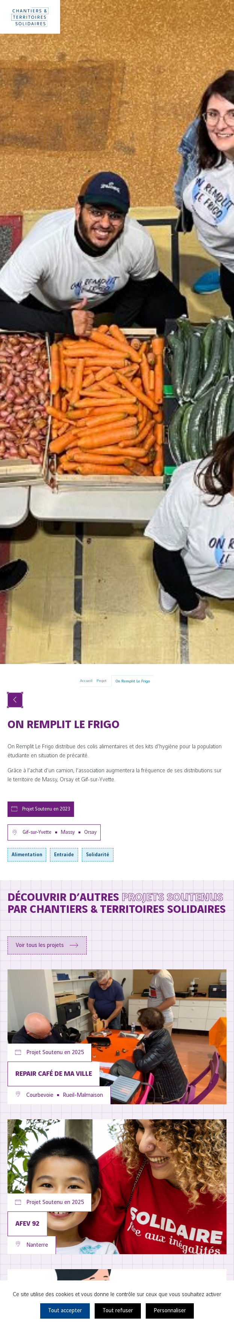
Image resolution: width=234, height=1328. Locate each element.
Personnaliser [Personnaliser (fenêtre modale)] (170, 1311)
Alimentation (27, 854)
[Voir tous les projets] (15, 699)
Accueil (86, 681)
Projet (102, 681)
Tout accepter (65, 1311)
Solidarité (97, 854)
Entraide (64, 854)
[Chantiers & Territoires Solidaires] (30, 17)
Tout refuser (118, 1311)
